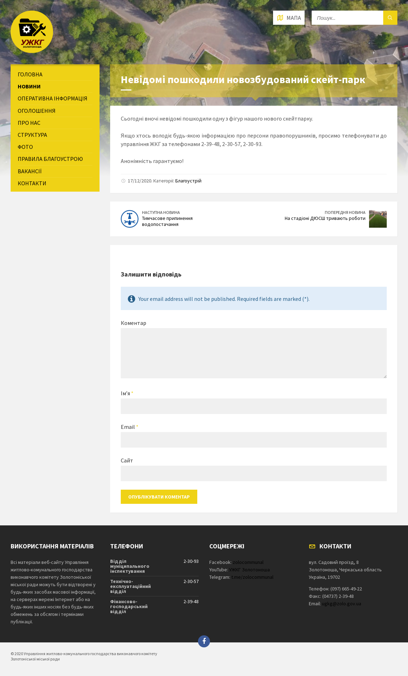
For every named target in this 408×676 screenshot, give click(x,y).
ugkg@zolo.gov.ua (341, 603)
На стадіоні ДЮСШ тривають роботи (325, 218)
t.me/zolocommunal (252, 577)
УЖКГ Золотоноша (249, 569)
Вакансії (29, 171)
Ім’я (127, 393)
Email (129, 426)
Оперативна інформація (52, 98)
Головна (30, 74)
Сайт (127, 460)
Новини (29, 86)
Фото (25, 146)
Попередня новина (345, 212)
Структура (32, 134)
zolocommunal (248, 562)
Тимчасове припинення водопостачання (167, 221)
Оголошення (37, 110)
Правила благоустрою (50, 158)
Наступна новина (161, 212)
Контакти (32, 183)
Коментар (133, 322)
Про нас (29, 122)
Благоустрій (188, 180)
